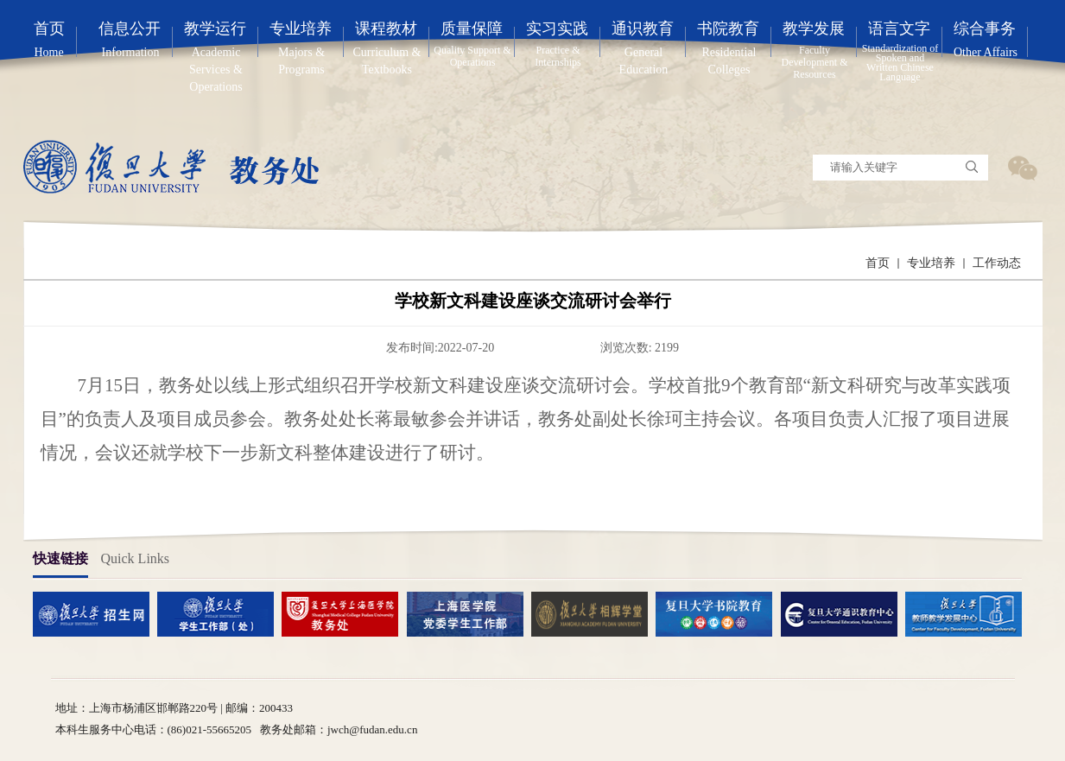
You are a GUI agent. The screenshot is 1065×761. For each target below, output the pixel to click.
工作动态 (997, 263)
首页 (877, 263)
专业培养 (931, 263)
